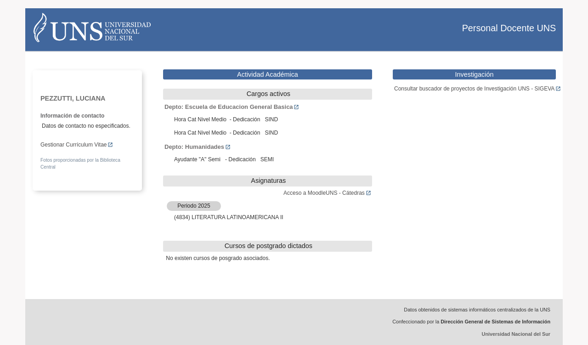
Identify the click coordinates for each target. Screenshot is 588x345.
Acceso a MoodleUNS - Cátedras (327, 193)
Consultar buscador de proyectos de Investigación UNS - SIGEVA (477, 88)
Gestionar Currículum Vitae (76, 144)
